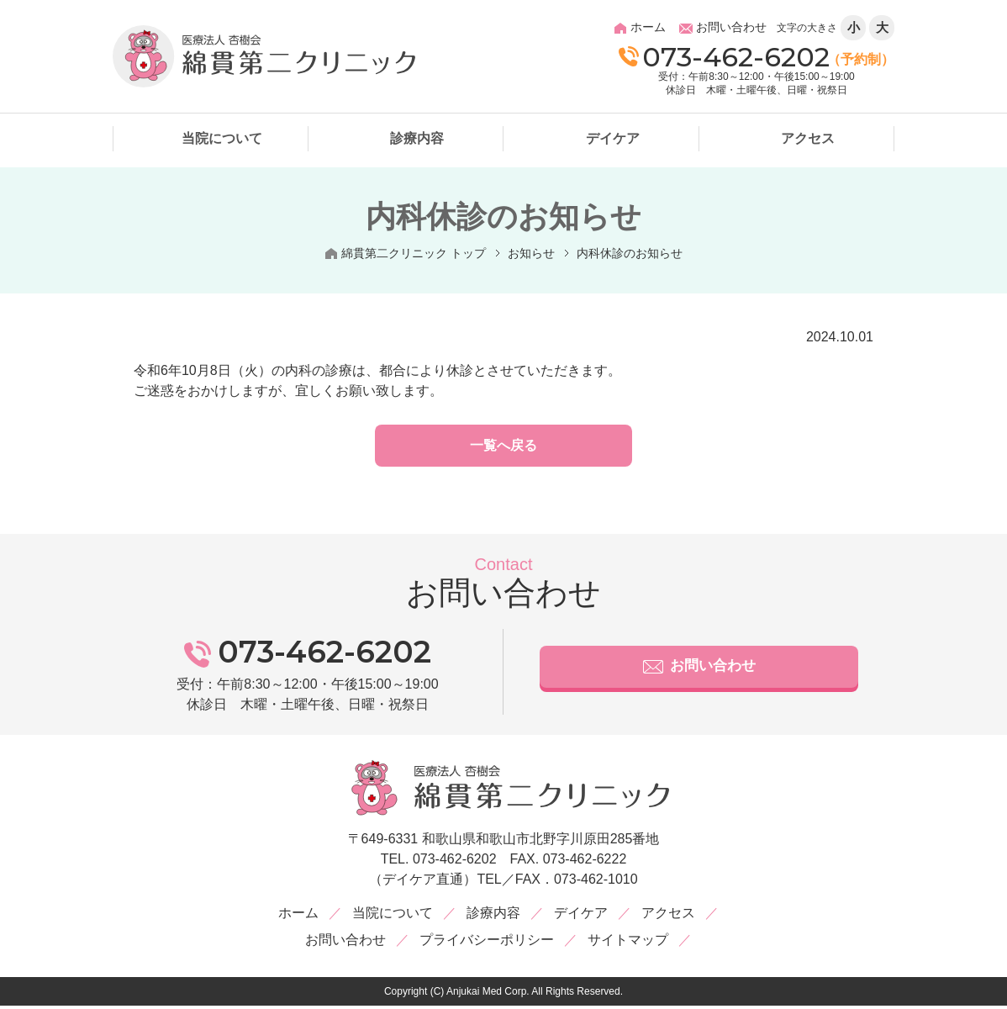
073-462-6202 (724, 56)
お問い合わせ (699, 673)
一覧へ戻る (503, 448)
